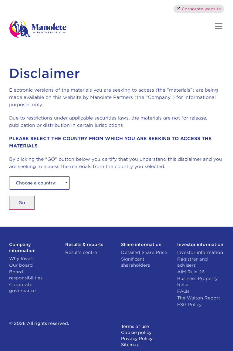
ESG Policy (189, 304)
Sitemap (130, 344)
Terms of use (135, 326)
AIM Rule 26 (191, 271)
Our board (21, 265)
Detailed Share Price (144, 252)
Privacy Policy (137, 338)
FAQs (183, 291)
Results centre (81, 252)
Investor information (200, 252)
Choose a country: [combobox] (36, 183)
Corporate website (201, 9)
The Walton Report (198, 297)
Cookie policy (136, 332)
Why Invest (21, 258)
